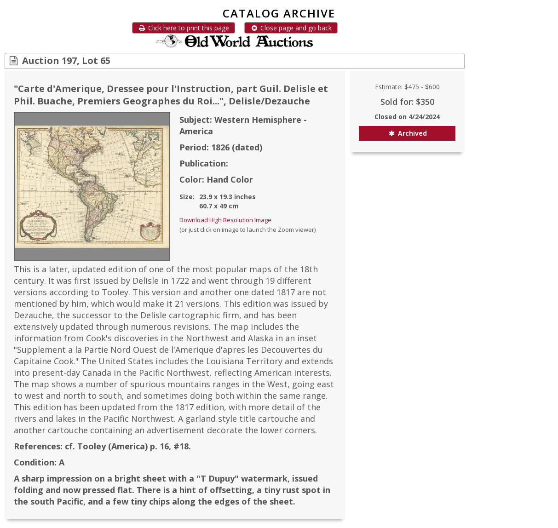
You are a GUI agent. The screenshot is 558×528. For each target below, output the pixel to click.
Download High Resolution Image (225, 220)
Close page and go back (291, 27)
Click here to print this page (183, 27)
